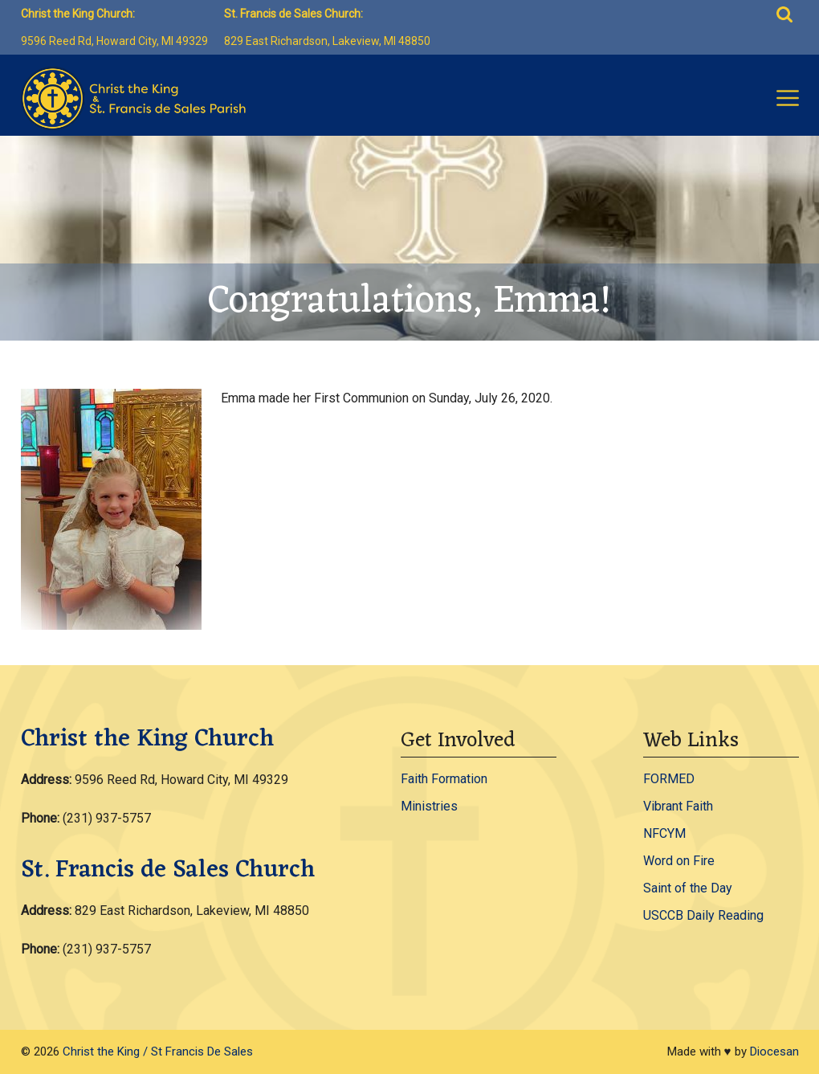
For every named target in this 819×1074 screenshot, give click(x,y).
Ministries (429, 806)
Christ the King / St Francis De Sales (158, 1051)
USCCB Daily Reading (703, 915)
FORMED (669, 778)
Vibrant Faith (678, 806)
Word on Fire (679, 860)
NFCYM (664, 833)
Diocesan (774, 1051)
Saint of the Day (687, 888)
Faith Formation (444, 778)
